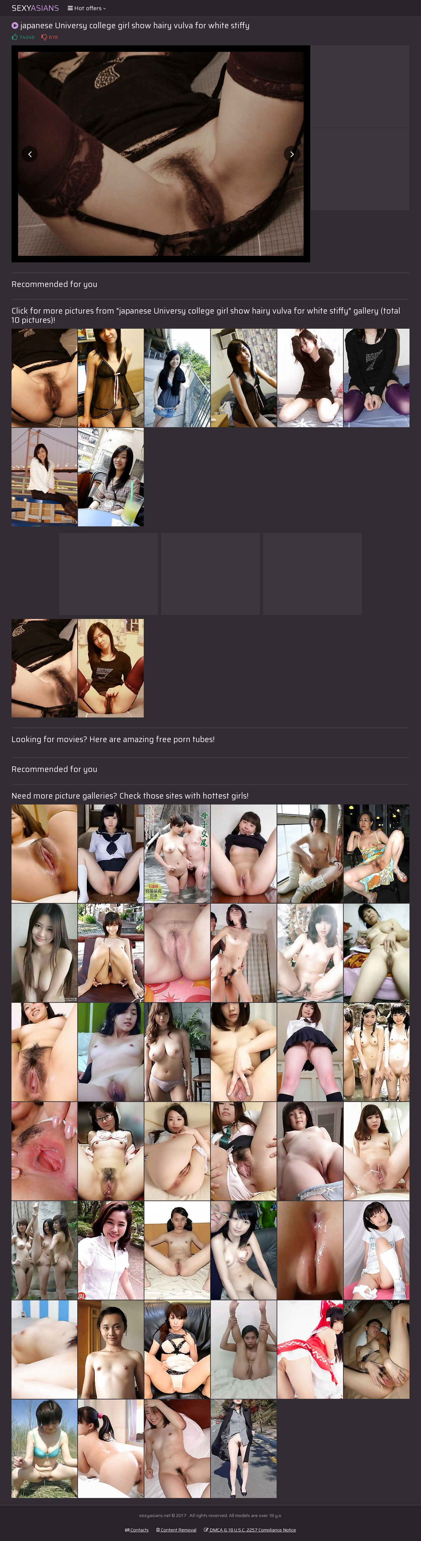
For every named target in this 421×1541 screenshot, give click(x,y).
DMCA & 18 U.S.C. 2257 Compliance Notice (250, 1529)
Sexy (35, 8)
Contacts (137, 1529)
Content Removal (176, 1529)
